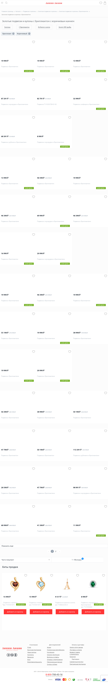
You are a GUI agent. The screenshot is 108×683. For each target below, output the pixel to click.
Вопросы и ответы (53, 657)
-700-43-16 (54, 674)
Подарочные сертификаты (55, 650)
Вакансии (30, 657)
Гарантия (73, 656)
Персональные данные (54, 662)
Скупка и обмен (52, 664)
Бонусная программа (34, 650)
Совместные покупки (76, 661)
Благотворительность (34, 662)
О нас (29, 647)
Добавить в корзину (15, 612)
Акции (49, 647)
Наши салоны (31, 652)
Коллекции (50, 652)
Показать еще (7, 546)
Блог (28, 659)
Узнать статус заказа (76, 647)
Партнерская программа (78, 664)
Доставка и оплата (76, 650)
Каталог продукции (53, 654)
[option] (15, 601)
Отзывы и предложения (55, 659)
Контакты (30, 654)
